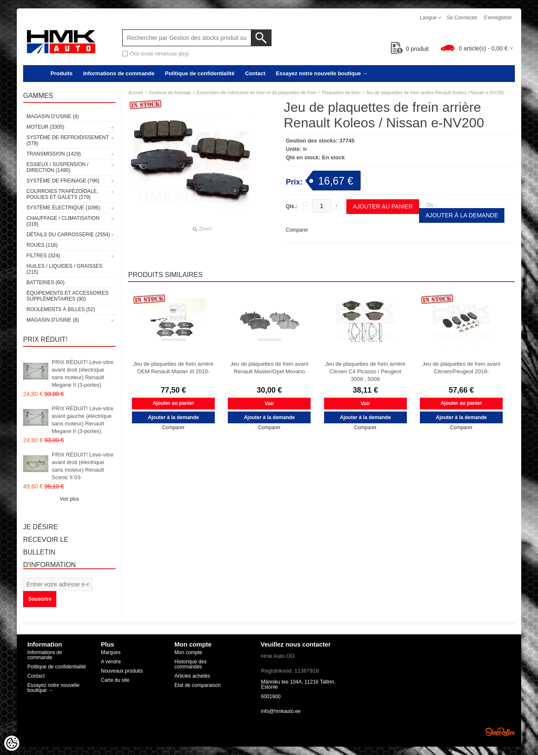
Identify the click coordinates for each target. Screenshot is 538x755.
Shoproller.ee (500, 732)
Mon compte (188, 652)
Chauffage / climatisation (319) (63, 221)
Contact (255, 73)
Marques (111, 652)
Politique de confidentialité (199, 73)
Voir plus (69, 499)
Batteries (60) (45, 282)
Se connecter (462, 18)
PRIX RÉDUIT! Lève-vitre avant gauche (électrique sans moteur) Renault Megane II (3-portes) (82, 419)
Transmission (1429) (53, 154)
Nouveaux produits (122, 670)
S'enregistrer (497, 18)
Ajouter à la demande (461, 215)
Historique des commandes (190, 664)
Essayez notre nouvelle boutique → (322, 73)
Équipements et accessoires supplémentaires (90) (67, 296)
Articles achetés (192, 675)
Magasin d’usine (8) (52, 320)
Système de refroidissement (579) (67, 140)
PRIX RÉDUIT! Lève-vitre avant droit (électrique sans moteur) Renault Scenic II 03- (82, 465)
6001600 (271, 696)
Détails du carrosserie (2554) (68, 235)
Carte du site (115, 680)
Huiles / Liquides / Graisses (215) (64, 269)
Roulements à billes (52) (60, 309)
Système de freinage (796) (62, 181)
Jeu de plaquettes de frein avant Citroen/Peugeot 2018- (461, 368)
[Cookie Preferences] (11, 743)
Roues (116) (42, 245)
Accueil (135, 92)
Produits (61, 73)
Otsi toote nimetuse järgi (159, 53)
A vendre (111, 661)
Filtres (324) (43, 256)
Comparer (297, 230)
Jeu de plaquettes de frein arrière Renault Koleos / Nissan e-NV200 (435, 92)
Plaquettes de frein (341, 92)
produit (410, 48)
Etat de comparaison (197, 685)
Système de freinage (170, 92)
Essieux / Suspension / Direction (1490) (57, 167)
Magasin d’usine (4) (52, 116)
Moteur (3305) (45, 127)
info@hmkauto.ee (281, 711)
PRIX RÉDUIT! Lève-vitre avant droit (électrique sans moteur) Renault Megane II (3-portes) (82, 373)
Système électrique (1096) (63, 208)
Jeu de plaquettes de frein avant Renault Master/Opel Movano (269, 368)
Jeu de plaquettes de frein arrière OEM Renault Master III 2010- (173, 368)
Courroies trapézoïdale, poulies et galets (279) (62, 194)
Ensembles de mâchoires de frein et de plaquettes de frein (256, 92)
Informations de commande (119, 73)
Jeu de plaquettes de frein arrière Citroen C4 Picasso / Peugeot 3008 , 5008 (365, 371)
